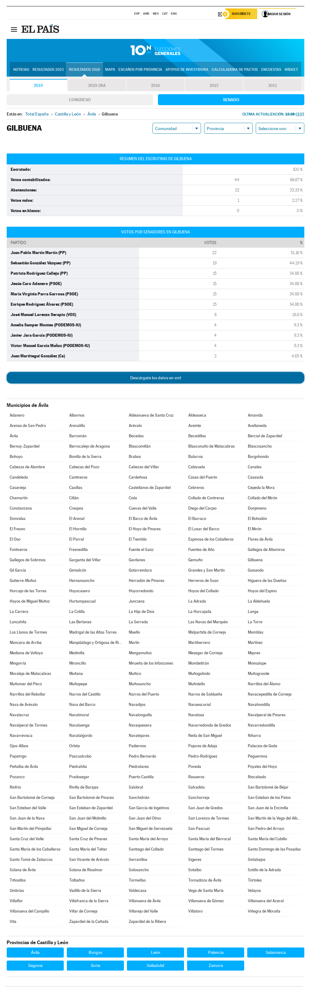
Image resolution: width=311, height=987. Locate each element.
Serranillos (138, 860)
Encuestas (271, 70)
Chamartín (19, 499)
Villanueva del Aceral (266, 901)
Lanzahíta (18, 623)
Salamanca (276, 953)
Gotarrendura (140, 571)
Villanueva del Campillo (29, 912)
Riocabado (257, 778)
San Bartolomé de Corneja (32, 798)
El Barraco (197, 519)
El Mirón (254, 530)
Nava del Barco (82, 705)
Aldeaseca (197, 416)
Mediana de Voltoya (26, 654)
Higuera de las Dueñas (267, 581)
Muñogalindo (199, 674)
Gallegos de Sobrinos (28, 561)
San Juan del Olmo (145, 819)
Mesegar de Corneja (205, 654)
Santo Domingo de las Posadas (274, 850)
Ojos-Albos (19, 747)
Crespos (76, 509)
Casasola (255, 478)
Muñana (76, 674)
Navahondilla (259, 705)
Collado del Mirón (262, 499)
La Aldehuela (259, 602)
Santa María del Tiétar (88, 850)
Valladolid (155, 966)
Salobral (136, 788)
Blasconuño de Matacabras (211, 447)
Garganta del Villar (85, 561)
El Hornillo (78, 530)
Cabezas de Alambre (27, 468)
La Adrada (197, 602)
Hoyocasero (79, 592)
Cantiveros (78, 478)
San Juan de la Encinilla (268, 808)
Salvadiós (196, 788)
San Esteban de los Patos (269, 798)
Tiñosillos (18, 881)
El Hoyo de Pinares (145, 530)
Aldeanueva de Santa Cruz (151, 416)
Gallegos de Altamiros (266, 550)
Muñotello (196, 685)
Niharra (254, 736)
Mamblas (255, 633)
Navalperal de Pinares (266, 716)
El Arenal (76, 519)
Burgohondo (258, 457)
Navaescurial (199, 705)
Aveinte (194, 426)
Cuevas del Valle (142, 509)
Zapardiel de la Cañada (88, 922)
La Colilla (77, 612)
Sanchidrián (139, 798)
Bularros (195, 457)
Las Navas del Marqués (208, 623)
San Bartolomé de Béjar (268, 788)
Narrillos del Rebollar (28, 695)
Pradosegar (79, 778)
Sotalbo (194, 870)
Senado (231, 100)
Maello (134, 633)
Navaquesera (140, 726)
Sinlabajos (256, 860)
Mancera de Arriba (26, 643)
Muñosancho (140, 685)
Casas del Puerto (202, 478)
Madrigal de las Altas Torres (93, 633)
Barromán (78, 437)
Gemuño (195, 561)
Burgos (95, 953)
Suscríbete (242, 14)
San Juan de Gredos (205, 808)
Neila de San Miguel (205, 736)
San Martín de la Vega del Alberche (274, 819)
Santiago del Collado (146, 850)
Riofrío (15, 788)
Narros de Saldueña (205, 695)
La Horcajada (199, 612)
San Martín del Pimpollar (31, 829)
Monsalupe (257, 664)
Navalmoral (79, 716)
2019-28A (97, 86)
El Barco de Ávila (143, 519)
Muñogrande (258, 674)
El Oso (15, 540)
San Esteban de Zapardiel (91, 808)
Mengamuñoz (140, 654)
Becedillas (197, 437)
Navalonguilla (140, 716)
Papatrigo (18, 757)
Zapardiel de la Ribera (147, 922)
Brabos (135, 457)
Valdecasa (137, 891)
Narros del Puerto (144, 695)
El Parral (76, 540)
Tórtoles (255, 881)
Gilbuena (255, 561)
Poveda (194, 767)
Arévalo (135, 426)
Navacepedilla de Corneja (270, 695)
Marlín (134, 643)
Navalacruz (19, 716)
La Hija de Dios (141, 612)
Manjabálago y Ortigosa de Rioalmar (96, 643)
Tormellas (137, 881)
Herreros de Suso (203, 581)
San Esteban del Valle (28, 808)
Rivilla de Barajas (83, 788)
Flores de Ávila (260, 540)
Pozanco (17, 778)
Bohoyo (16, 457)
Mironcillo (77, 664)
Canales (254, 468)
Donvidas (18, 519)
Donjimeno (257, 509)
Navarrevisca (21, 736)
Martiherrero (199, 643)
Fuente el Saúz (141, 550)
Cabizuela (196, 468)
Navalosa (196, 716)
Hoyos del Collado (203, 592)
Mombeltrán (198, 664)
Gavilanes (137, 561)
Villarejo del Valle (143, 912)
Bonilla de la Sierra (85, 457)
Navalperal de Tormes (28, 726)
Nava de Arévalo (24, 705)
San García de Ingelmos (149, 808)
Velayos (254, 891)
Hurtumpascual (82, 602)
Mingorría (18, 664)
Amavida (255, 416)
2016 (155, 86)
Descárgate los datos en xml (155, 378)
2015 (214, 86)
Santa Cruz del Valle (27, 839)
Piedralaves (139, 767)
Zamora (216, 966)
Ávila (14, 437)
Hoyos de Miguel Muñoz (30, 602)
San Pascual (199, 829)
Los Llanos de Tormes (28, 633)
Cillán (74, 499)
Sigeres (194, 860)
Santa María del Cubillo (267, 839)
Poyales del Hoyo (262, 767)
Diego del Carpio (202, 509)
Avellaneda (257, 426)
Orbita (74, 747)
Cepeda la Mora (261, 488)
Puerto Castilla (141, 778)
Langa (253, 612)
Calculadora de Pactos (235, 70)
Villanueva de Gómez (206, 901)
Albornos (76, 416)
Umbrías (17, 891)
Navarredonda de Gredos (209, 726)
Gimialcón (77, 571)
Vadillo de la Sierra (85, 891)
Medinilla (76, 654)
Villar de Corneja (83, 912)
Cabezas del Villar (144, 468)
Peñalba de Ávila (24, 767)
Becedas (136, 437)
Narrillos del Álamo (264, 685)
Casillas (75, 488)
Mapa (110, 70)
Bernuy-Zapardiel (24, 447)
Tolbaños (77, 881)
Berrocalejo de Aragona (89, 447)
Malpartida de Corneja (207, 633)
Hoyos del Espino (262, 592)
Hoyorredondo (141, 592)
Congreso (80, 100)
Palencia (216, 953)
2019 (38, 86)
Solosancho (139, 870)
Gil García (18, 571)
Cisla (133, 499)
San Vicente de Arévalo (89, 860)
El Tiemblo (138, 540)
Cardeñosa (138, 478)
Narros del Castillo (85, 695)
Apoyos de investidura (187, 70)
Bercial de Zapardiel (265, 437)
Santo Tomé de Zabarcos (31, 860)
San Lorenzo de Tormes (208, 819)
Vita (13, 922)
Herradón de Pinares (146, 581)
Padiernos (137, 747)
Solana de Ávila (23, 870)
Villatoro (195, 912)
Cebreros (196, 488)
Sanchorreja (199, 798)
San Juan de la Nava (27, 819)
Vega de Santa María (206, 891)
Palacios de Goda (262, 747)
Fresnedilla (78, 550)
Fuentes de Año (201, 550)
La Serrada (138, 623)
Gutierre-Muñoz (23, 581)
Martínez (255, 643)
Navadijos (137, 705)
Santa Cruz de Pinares (88, 839)
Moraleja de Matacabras (30, 674)
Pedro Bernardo (142, 757)
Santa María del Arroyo (148, 839)
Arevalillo (77, 426)
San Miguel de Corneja (88, 829)
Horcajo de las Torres (28, 592)
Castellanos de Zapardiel (150, 488)
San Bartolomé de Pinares (91, 798)
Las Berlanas (80, 623)
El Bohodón (257, 519)
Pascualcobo (80, 757)
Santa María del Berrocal (209, 839)
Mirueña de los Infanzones (151, 664)
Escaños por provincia (140, 70)
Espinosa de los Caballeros (211, 540)
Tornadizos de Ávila (204, 881)
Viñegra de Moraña (264, 912)
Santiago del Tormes (206, 850)
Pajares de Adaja (202, 747)
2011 (272, 86)
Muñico (135, 674)
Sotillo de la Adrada (264, 870)
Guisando (256, 571)
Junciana (137, 602)
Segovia (35, 966)
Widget (291, 70)
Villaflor (16, 901)
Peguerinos (257, 757)
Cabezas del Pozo (84, 468)
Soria (95, 966)
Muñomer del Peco (26, 685)
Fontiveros (18, 550)
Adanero (17, 416)
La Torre (255, 623)
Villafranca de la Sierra (88, 901)
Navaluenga (79, 726)
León (155, 953)
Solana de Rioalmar (86, 870)
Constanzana (21, 509)
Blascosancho (260, 447)
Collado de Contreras (206, 499)
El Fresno (17, 530)
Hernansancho (81, 581)
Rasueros (196, 778)
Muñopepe (78, 685)
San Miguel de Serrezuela (151, 829)
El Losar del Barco (203, 530)
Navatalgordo (80, 736)
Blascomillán (140, 447)
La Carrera (19, 612)
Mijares (254, 654)
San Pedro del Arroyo (266, 829)
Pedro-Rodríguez (202, 757)
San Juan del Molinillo (87, 819)
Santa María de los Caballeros (35, 850)
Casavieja (18, 488)
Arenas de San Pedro (28, 426)
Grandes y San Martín (206, 571)
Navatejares (139, 736)
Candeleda (19, 478)
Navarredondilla (261, 726)
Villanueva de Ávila (145, 901)
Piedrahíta (78, 767)
